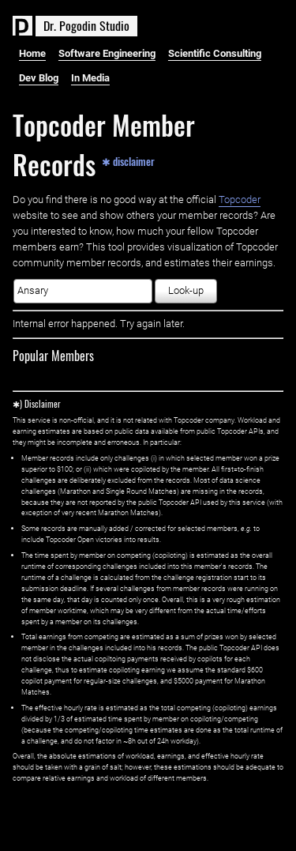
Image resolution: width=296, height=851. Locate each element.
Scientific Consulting (214, 53)
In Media (90, 78)
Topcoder (239, 199)
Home (32, 53)
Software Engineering (106, 53)
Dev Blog (38, 78)
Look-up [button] (186, 290)
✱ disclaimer (128, 161)
